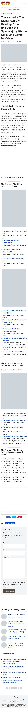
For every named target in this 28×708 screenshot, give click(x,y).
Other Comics (8, 13)
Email (5, 550)
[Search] (22, 3)
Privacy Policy (21, 699)
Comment (6, 557)
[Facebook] (10, 697)
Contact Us (13, 699)
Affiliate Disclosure (14, 701)
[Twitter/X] (14, 697)
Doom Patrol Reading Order (12, 677)
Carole (4, 41)
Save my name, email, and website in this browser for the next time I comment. (14, 585)
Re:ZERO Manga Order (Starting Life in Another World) (15, 646)
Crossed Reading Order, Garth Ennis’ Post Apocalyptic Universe (17, 624)
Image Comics (10, 523)
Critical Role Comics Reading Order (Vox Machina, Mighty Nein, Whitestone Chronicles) (14, 661)
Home (2, 13)
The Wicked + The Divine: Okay (13, 352)
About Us (5, 699)
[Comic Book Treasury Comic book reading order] (5, 3)
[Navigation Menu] (25, 3)
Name (5, 543)
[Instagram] (17, 697)
